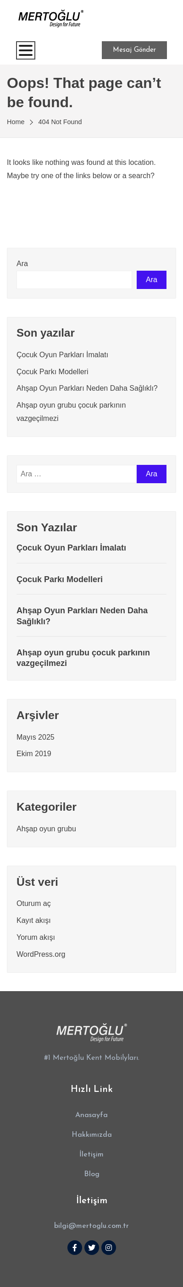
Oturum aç (34, 903)
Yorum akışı (36, 937)
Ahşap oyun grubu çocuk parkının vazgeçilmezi (83, 658)
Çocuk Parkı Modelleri (53, 372)
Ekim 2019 (34, 754)
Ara (22, 263)
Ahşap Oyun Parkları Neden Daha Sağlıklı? (87, 388)
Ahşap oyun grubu (46, 829)
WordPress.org (41, 954)
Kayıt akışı (34, 920)
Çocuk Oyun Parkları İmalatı (62, 355)
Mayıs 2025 (36, 737)
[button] (91, 1115)
